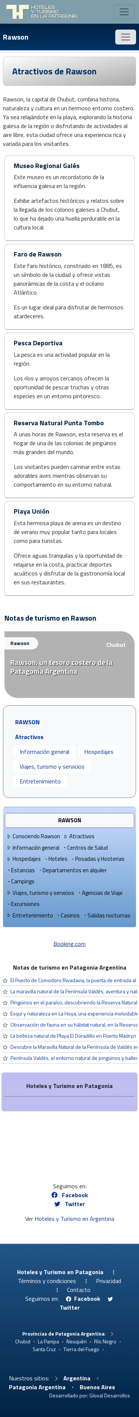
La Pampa (48, 1341)
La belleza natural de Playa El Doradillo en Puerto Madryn (73, 1036)
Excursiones (23, 904)
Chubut (116, 644)
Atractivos (79, 836)
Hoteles (55, 858)
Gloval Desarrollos (109, 1395)
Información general (44, 751)
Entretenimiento (40, 781)
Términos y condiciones (47, 1280)
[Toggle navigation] (124, 11)
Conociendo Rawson (33, 836)
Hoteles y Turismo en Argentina (74, 1218)
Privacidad (108, 1280)
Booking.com (69, 943)
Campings (20, 881)
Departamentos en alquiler (72, 870)
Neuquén (76, 1341)
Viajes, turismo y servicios (52, 766)
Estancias (20, 870)
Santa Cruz (44, 1349)
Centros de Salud (85, 847)
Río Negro (105, 1341)
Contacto (78, 1289)
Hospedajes (98, 751)
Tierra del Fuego (81, 1349)
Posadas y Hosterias (97, 858)
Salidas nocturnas (106, 915)
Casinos (68, 915)
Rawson (16, 37)
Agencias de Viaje (100, 893)
